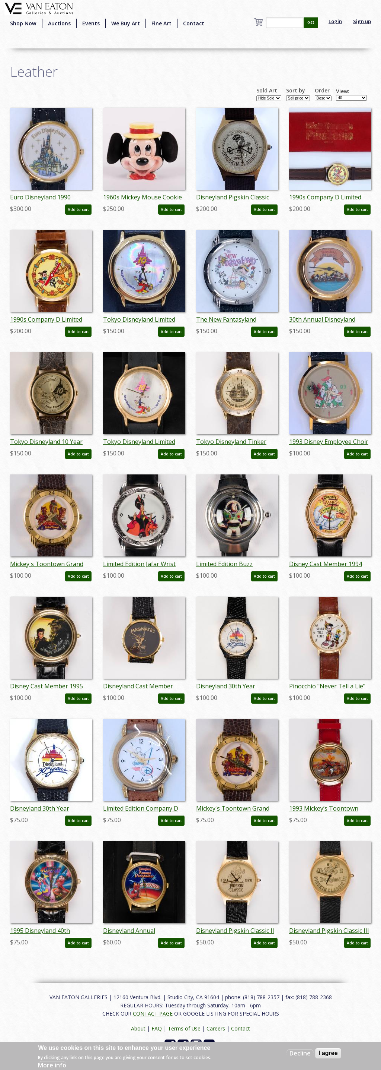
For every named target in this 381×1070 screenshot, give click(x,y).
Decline (300, 1053)
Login (335, 21)
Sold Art (266, 90)
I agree (328, 1053)
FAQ (156, 1028)
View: (342, 91)
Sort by (295, 90)
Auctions (59, 23)
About (138, 1028)
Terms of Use (184, 1028)
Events (91, 23)
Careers (215, 1028)
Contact (193, 23)
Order (322, 90)
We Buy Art (125, 23)
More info (52, 1065)
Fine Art (161, 23)
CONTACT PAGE (153, 1013)
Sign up (362, 21)
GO (310, 22)
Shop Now (23, 23)
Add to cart (78, 209)
